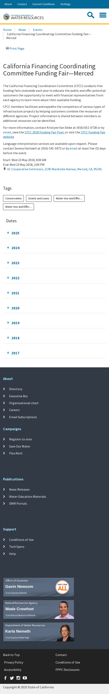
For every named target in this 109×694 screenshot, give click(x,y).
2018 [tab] (15, 338)
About (8, 4)
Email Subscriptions (23, 417)
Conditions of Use (21, 540)
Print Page (15, 48)
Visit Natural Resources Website (20, 615)
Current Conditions (43, 4)
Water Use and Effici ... (69, 198)
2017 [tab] (15, 353)
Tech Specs (16, 547)
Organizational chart (24, 403)
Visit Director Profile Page (17, 637)
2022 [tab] (15, 278)
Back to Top (11, 655)
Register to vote (20, 439)
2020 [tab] (15, 308)
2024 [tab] (15, 248)
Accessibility (12, 670)
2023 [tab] (15, 263)
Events (38, 30)
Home (7, 30)
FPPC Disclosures (68, 670)
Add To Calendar (19, 177)
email (7, 132)
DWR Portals (18, 503)
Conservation (13, 198)
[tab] (54, 233)
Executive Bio (18, 396)
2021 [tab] (15, 293)
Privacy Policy (13, 662)
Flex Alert (16, 453)
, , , (54, 169)
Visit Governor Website (16, 592)
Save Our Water (19, 446)
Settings (65, 4)
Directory (15, 389)
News (22, 30)
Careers (14, 410)
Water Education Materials (27, 496)
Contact (22, 4)
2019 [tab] (15, 323)
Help (12, 554)
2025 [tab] (15, 233)
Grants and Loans (38, 198)
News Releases (19, 489)
